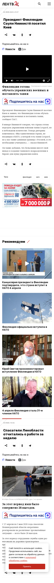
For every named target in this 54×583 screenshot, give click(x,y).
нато (38, 177)
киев (46, 177)
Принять (27, 566)
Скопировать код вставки (41, 86)
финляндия (27, 177)
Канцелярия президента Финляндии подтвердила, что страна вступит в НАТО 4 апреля (25, 285)
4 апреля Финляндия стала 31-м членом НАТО (22, 412)
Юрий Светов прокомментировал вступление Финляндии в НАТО (23, 370)
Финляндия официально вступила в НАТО (24, 328)
